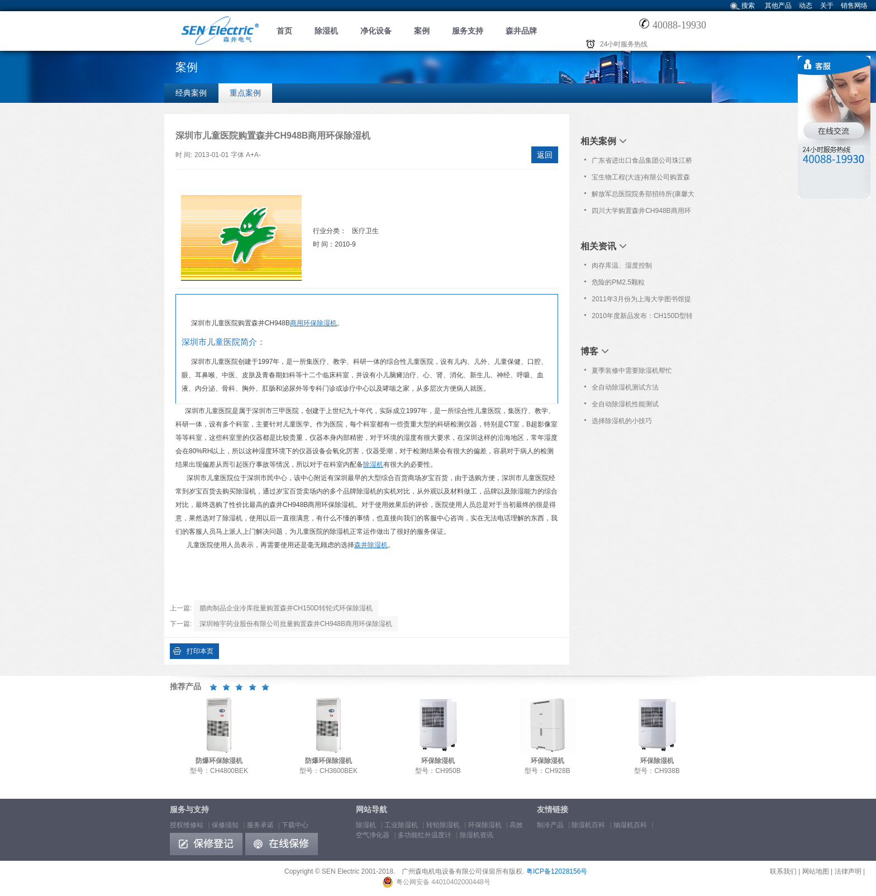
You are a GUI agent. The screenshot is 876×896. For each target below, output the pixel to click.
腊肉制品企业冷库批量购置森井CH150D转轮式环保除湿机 (286, 608)
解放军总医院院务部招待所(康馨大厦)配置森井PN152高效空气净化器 (643, 196)
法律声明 (848, 871)
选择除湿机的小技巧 (622, 421)
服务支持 (467, 30)
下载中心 (295, 825)
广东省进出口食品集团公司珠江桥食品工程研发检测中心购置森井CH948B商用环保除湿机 (642, 163)
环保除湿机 (485, 825)
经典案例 (191, 92)
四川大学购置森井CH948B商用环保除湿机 (641, 213)
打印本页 (200, 651)
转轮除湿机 (443, 825)
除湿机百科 (588, 825)
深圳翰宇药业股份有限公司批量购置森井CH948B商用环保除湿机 (295, 624)
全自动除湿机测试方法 (625, 387)
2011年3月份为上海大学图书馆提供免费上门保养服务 (641, 301)
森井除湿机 (371, 545)
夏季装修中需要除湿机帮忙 (632, 370)
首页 (284, 30)
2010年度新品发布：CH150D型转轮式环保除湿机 (642, 318)
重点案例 (245, 92)
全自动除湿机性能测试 (625, 404)
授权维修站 (186, 825)
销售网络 (854, 6)
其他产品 (778, 6)
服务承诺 (260, 825)
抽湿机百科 (630, 825)
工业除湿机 (401, 825)
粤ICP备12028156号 (556, 871)
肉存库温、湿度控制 (622, 265)
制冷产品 (550, 825)
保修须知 (225, 825)
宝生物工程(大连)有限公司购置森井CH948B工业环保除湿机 (641, 179)
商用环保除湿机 (313, 323)
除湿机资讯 (476, 835)
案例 (422, 30)
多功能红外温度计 (424, 835)
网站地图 (815, 871)
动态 (805, 6)
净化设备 (376, 30)
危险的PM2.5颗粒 (618, 282)
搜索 (748, 6)
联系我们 (783, 871)
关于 (827, 6)
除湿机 (326, 30)
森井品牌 (521, 30)
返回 (545, 154)
